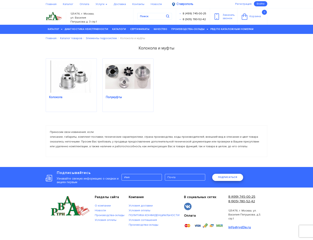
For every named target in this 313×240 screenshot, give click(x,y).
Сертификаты (140, 29)
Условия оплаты (105, 220)
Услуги (101, 4)
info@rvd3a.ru (239, 227)
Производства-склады (189, 29)
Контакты (138, 4)
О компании (103, 205)
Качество (160, 29)
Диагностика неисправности (86, 29)
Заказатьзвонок (225, 16)
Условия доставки (141, 205)
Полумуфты (114, 97)
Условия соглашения (143, 220)
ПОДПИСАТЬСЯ (227, 177)
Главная (51, 4)
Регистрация (243, 4)
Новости (156, 4)
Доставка (120, 4)
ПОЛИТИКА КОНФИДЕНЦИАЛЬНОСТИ (154, 215)
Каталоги (119, 29)
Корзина (254, 15)
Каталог (68, 4)
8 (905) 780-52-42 (194, 19)
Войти (260, 3)
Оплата (84, 4)
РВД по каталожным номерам (232, 29)
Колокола (55, 97)
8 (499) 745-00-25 (194, 13)
